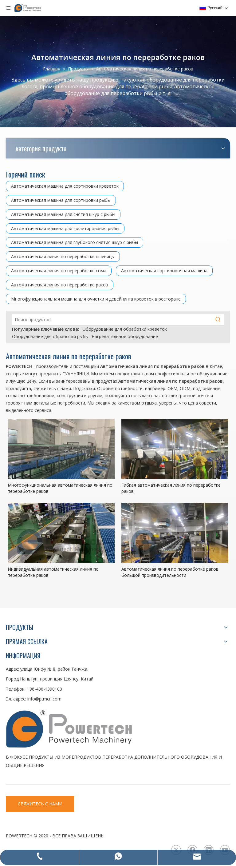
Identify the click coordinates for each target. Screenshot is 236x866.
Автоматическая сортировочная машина (164, 270)
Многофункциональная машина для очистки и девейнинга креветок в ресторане (96, 299)
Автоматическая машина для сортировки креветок (65, 186)
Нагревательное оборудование (125, 336)
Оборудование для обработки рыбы (50, 336)
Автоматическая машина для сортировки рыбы (61, 200)
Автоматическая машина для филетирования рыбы (65, 228)
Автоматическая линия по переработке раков (59, 285)
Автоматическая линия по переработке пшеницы (63, 256)
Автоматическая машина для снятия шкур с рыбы (63, 214)
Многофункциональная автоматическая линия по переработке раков (60, 488)
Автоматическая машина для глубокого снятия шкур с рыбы (74, 242)
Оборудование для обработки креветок (124, 329)
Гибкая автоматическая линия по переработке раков (171, 488)
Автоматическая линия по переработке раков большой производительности (169, 572)
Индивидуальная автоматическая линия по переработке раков (53, 572)
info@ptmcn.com (44, 699)
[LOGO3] (92, 728)
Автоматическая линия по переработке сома (58, 270)
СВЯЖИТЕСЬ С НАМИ (40, 804)
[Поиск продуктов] (112, 319)
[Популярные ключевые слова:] (218, 319)
